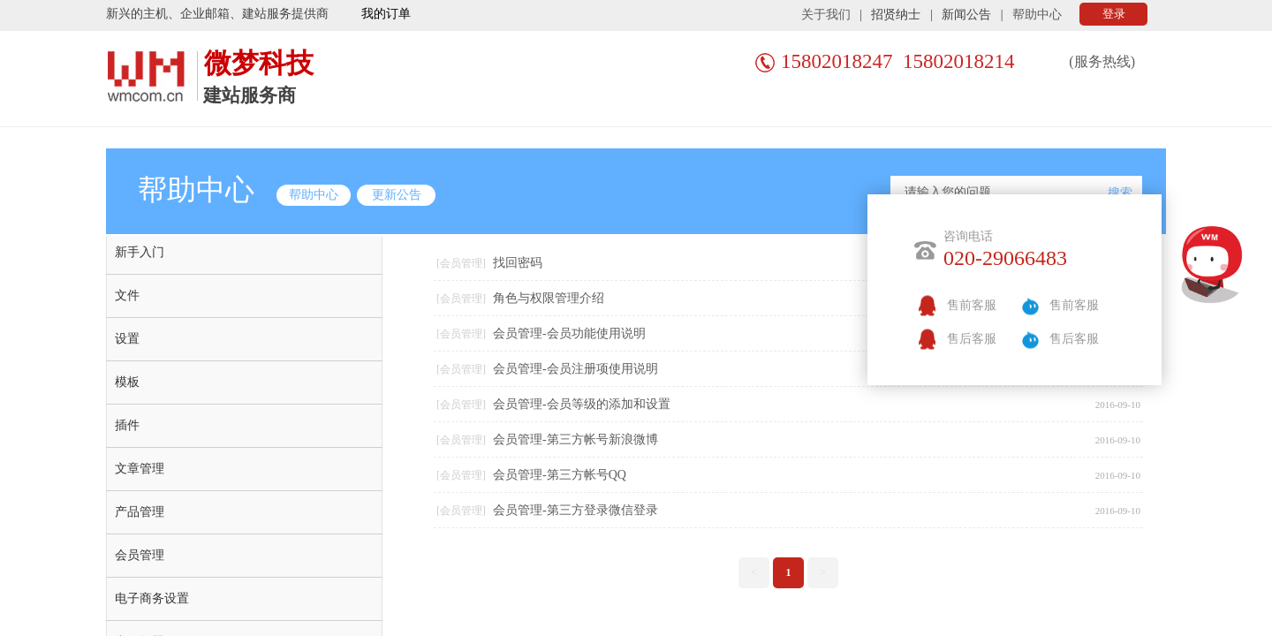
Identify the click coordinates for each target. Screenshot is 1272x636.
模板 (127, 382)
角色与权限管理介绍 (548, 298)
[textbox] (998, 192)
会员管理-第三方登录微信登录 (575, 510)
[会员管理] (461, 263)
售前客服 (971, 305)
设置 (127, 338)
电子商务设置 (152, 598)
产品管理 (139, 512)
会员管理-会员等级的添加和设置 (581, 404)
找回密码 (517, 262)
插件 (127, 425)
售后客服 (971, 338)
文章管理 (139, 468)
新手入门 (139, 252)
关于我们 (826, 14)
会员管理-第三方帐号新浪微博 (575, 439)
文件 (127, 295)
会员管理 (139, 555)
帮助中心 (1037, 14)
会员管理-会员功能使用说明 (569, 333)
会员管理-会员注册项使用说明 (575, 368)
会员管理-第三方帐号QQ (559, 474)
